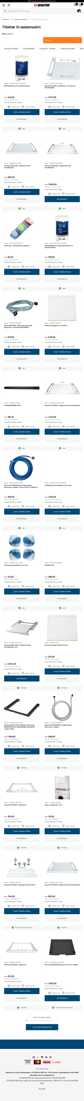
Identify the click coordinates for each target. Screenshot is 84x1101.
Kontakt (42, 1089)
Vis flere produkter (42, 1027)
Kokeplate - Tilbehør (48, 48)
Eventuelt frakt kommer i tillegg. (13, 102)
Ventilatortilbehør (11, 48)
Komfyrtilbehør (29, 48)
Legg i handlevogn (21, 112)
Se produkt (22, 119)
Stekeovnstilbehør (67, 48)
